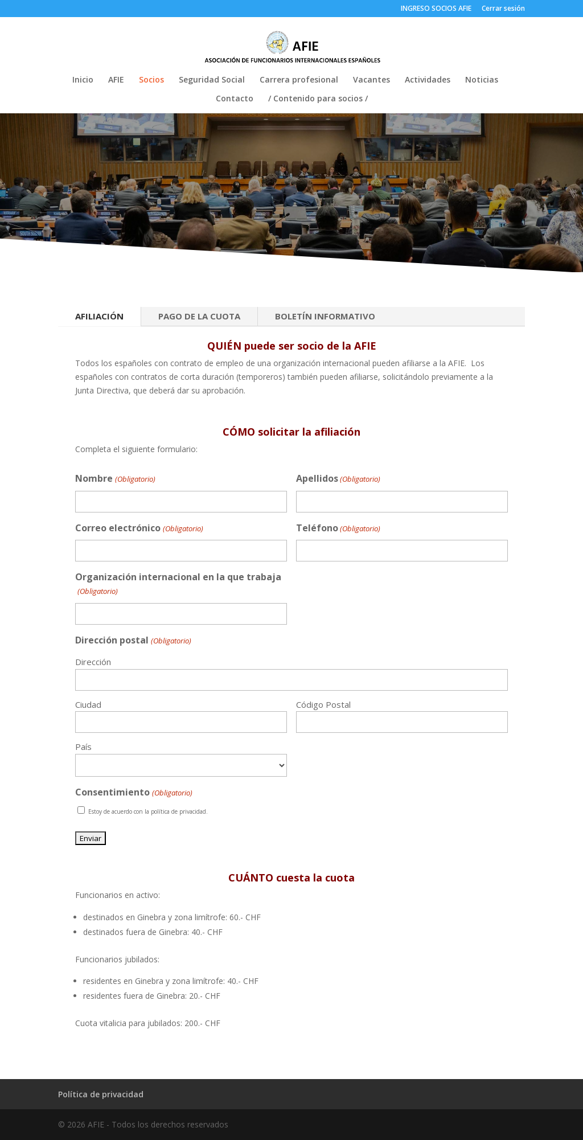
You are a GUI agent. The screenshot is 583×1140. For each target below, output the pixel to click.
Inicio (82, 80)
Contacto (234, 99)
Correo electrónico (139, 529)
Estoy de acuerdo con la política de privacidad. (148, 811)
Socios (151, 80)
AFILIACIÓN (99, 316)
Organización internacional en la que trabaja (178, 584)
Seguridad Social (212, 80)
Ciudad (88, 704)
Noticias (481, 80)
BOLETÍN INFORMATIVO (325, 316)
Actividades (427, 80)
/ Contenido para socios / (318, 99)
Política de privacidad (100, 1094)
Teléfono (338, 529)
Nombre (115, 479)
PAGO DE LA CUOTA (199, 316)
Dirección (93, 661)
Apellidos (338, 479)
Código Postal (323, 704)
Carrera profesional (299, 80)
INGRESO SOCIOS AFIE (436, 9)
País (83, 746)
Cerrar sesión (503, 9)
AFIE (116, 80)
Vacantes (371, 80)
